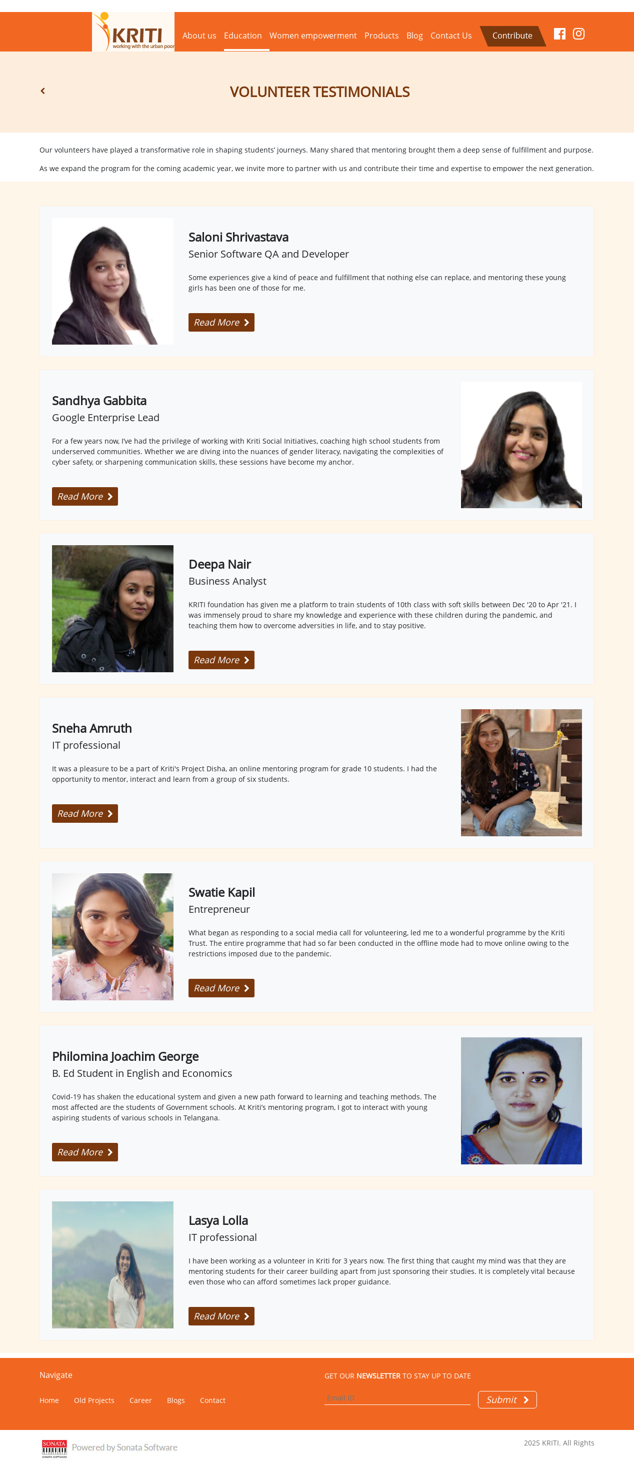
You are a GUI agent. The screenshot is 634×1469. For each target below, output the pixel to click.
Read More (222, 322)
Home (49, 1400)
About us (199, 35)
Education (243, 35)
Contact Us (451, 35)
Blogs (176, 1400)
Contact (213, 1400)
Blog (414, 35)
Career (141, 1400)
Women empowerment (313, 35)
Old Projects (94, 1400)
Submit (507, 1399)
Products (381, 35)
